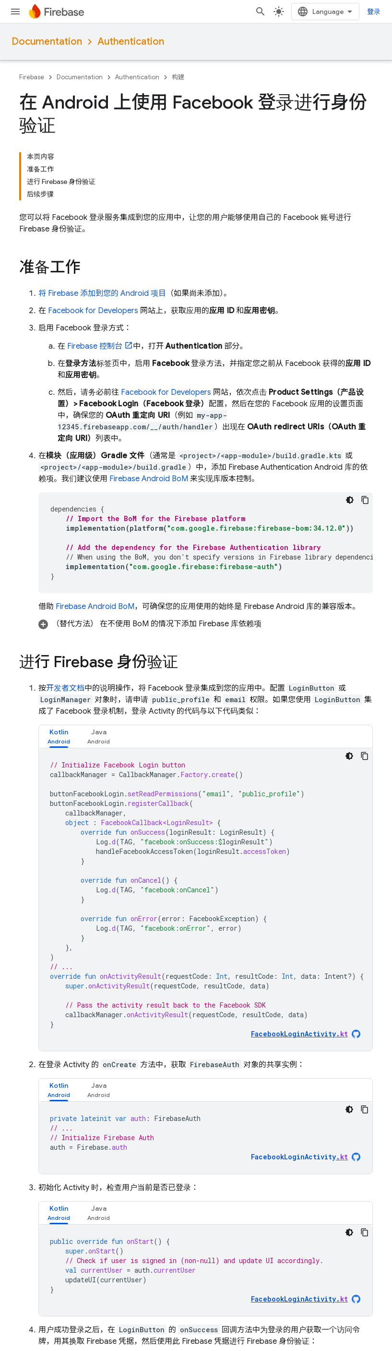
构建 (178, 77)
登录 (373, 11)
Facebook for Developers (93, 311)
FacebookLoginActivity (299, 1156)
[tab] (59, 736)
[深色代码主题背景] (349, 500)
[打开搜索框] (260, 11)
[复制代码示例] (365, 500)
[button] (205, 624)
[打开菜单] (15, 11)
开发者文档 (65, 688)
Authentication (130, 42)
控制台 (94, 346)
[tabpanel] (205, 899)
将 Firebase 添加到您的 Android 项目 (102, 293)
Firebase (31, 77)
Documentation (47, 42)
